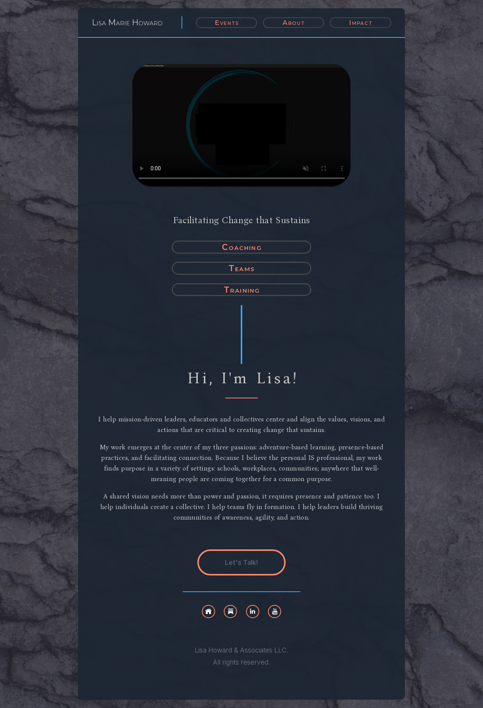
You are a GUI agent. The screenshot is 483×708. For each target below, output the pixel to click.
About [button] (294, 22)
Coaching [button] (241, 247)
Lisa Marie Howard (127, 22)
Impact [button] (360, 22)
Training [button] (242, 290)
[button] (208, 611)
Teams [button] (242, 268)
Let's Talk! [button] (241, 562)
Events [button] (227, 22)
